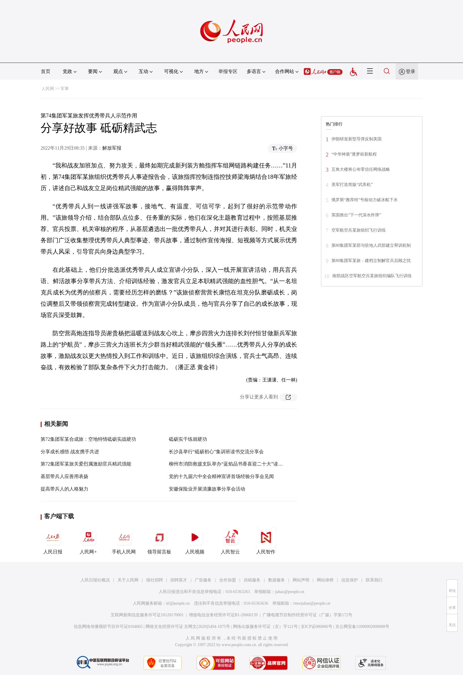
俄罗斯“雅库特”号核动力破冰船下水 (364, 200)
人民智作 (265, 540)
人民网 (47, 88)
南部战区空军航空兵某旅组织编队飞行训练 (372, 276)
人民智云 (230, 540)
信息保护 (349, 580)
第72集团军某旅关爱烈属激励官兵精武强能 (86, 463)
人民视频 (194, 540)
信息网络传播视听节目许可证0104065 (108, 626)
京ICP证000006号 (316, 626)
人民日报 (52, 540)
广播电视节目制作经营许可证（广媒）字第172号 (307, 615)
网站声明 (301, 580)
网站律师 (325, 580)
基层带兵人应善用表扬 (64, 476)
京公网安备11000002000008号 (362, 626)
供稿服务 (252, 580)
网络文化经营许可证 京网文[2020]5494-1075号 (188, 626)
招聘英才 (178, 580)
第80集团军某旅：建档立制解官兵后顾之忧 (371, 260)
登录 (410, 71)
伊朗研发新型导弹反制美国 (356, 139)
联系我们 (374, 580)
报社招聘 (154, 580)
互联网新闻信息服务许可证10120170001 (147, 615)
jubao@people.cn (289, 591)
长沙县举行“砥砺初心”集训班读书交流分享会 (216, 451)
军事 (65, 88)
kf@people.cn (178, 603)
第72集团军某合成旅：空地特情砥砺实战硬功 (88, 439)
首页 (45, 71)
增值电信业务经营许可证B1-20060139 (223, 615)
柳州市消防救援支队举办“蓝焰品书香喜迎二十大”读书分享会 (233, 463)
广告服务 (203, 580)
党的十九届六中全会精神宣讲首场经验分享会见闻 (221, 476)
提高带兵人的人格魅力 (64, 488)
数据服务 (276, 580)
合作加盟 (227, 580)
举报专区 (227, 71)
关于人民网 (128, 580)
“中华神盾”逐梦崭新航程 (354, 154)
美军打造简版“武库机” (352, 184)
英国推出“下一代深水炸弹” (356, 215)
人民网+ (88, 540)
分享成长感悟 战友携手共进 (70, 451)
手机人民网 (124, 540)
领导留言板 (159, 540)
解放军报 (111, 147)
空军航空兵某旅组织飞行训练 (358, 230)
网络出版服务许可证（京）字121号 (265, 626)
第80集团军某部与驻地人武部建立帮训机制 (371, 245)
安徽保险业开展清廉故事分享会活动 (207, 488)
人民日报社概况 (95, 580)
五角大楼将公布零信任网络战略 (360, 169)
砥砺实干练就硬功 (188, 439)
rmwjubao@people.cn (311, 603)
